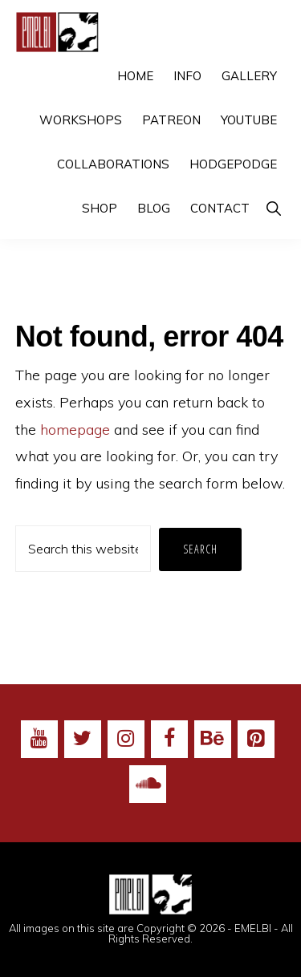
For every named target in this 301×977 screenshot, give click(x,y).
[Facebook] (169, 739)
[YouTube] (39, 739)
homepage (75, 429)
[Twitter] (82, 739)
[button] (273, 208)
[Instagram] (126, 739)
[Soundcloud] (147, 784)
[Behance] (212, 739)
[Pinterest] (256, 739)
